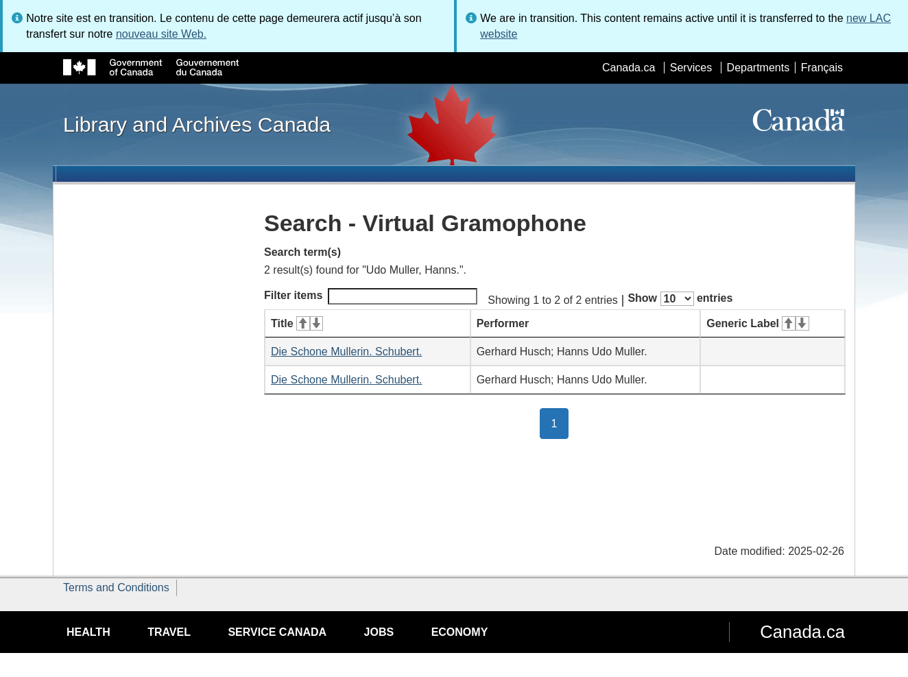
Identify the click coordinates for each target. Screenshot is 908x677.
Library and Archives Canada (197, 124)
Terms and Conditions (116, 587)
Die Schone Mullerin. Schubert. (346, 351)
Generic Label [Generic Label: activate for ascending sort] (757, 323)
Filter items (370, 296)
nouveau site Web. (161, 34)
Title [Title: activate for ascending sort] (297, 323)
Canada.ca (628, 67)
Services (691, 67)
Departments (758, 67)
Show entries (680, 299)
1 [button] (560, 422)
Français (822, 67)
